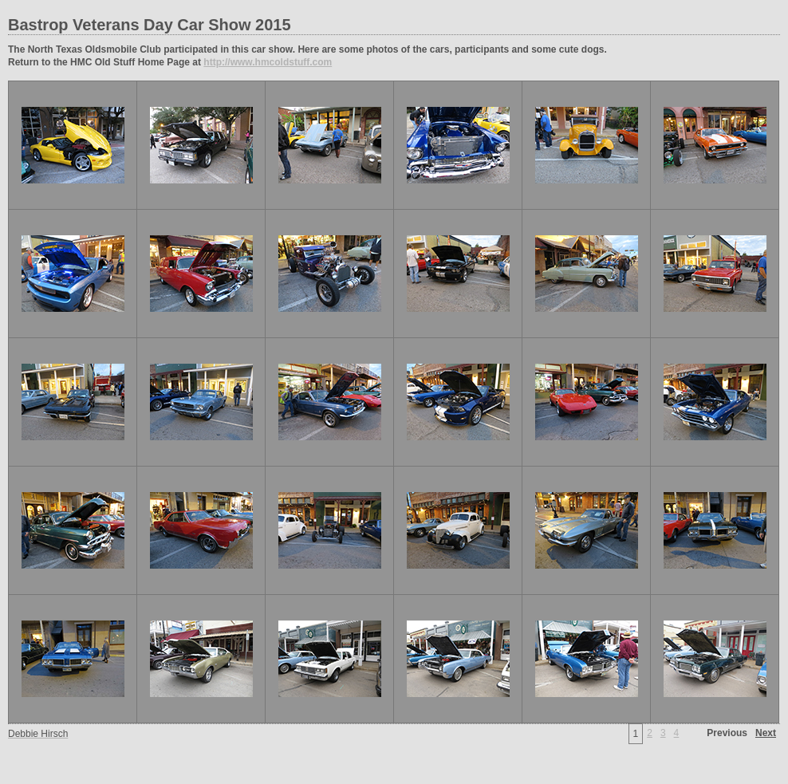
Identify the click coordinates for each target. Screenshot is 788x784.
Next (765, 733)
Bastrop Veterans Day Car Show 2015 (149, 24)
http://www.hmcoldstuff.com (267, 62)
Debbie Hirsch (38, 733)
